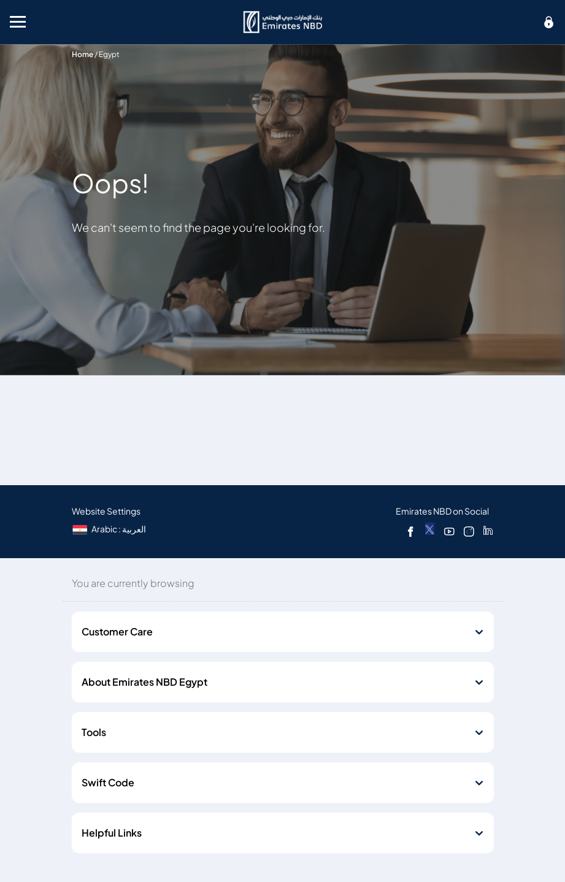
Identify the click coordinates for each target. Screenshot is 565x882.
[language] (110, 529)
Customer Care (117, 632)
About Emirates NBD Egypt (144, 682)
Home (82, 54)
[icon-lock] (549, 22)
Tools (94, 732)
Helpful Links (112, 833)
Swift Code (108, 783)
